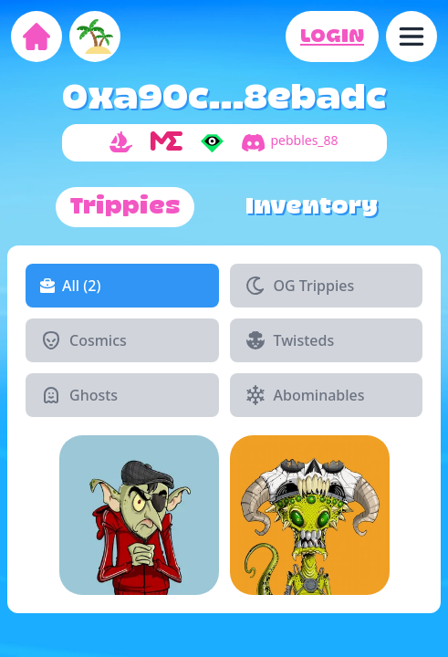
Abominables (305, 395)
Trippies (125, 207)
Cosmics (83, 340)
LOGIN (332, 36)
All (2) (70, 286)
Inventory (311, 207)
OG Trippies (300, 286)
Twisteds (290, 340)
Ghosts (79, 395)
